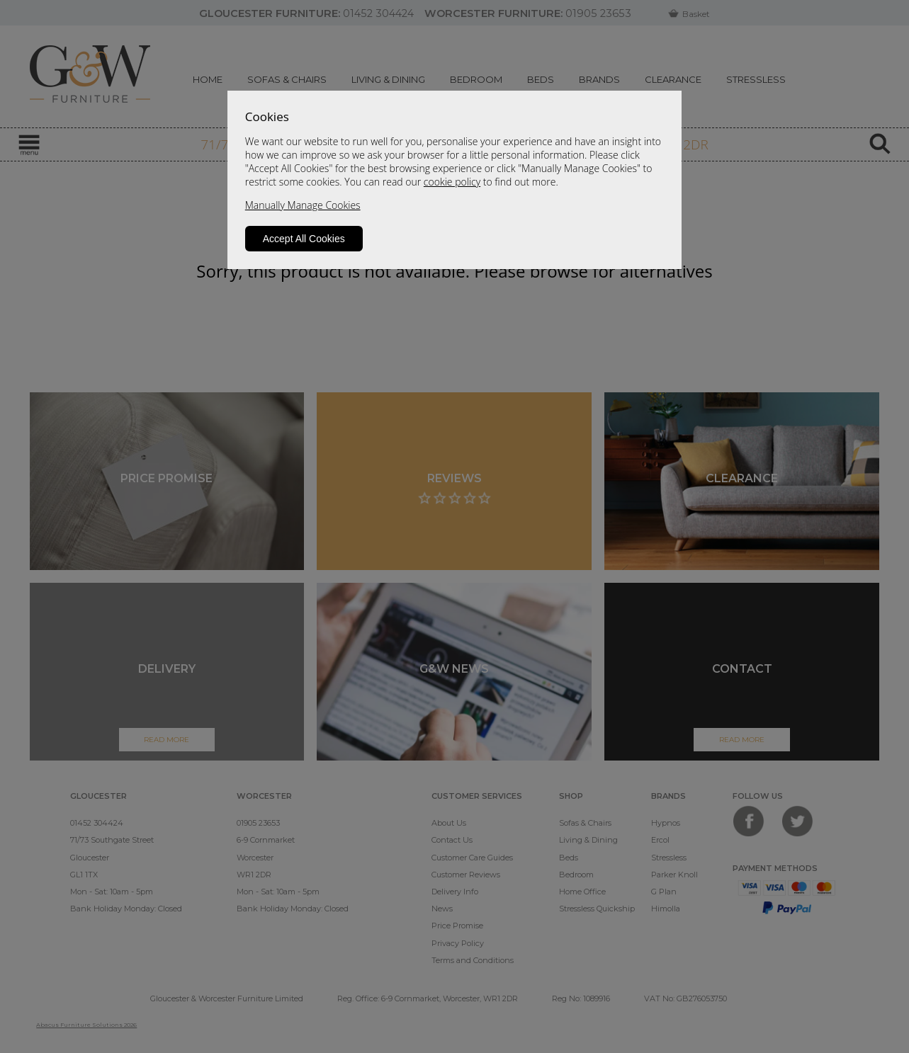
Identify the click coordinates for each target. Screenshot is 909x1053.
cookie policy (452, 181)
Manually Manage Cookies (303, 205)
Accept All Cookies (304, 238)
